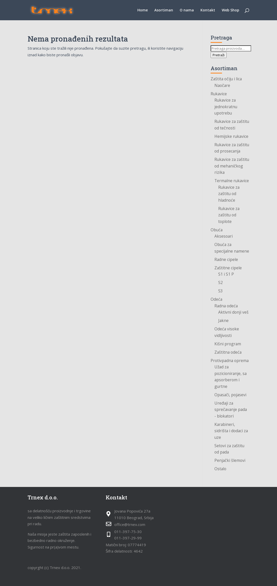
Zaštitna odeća (228, 352)
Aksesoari (223, 236)
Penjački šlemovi (229, 460)
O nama (187, 10)
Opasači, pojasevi (230, 395)
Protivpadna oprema (230, 360)
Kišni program (227, 344)
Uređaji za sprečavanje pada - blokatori (230, 409)
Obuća (217, 230)
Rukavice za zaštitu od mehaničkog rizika (231, 166)
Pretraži (219, 55)
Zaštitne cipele (228, 268)
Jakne (223, 320)
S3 (220, 291)
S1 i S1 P (226, 274)
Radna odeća (226, 306)
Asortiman (163, 10)
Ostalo (220, 468)
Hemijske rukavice (231, 136)
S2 (220, 282)
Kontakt (207, 10)
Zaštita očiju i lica (226, 79)
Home (142, 10)
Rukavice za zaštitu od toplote (228, 215)
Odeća (216, 299)
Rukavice (219, 94)
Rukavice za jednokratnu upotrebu (225, 106)
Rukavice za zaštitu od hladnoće (228, 193)
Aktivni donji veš (233, 312)
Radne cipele (226, 259)
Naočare (222, 85)
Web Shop (230, 10)
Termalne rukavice (231, 180)
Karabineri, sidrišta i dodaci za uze (231, 431)
